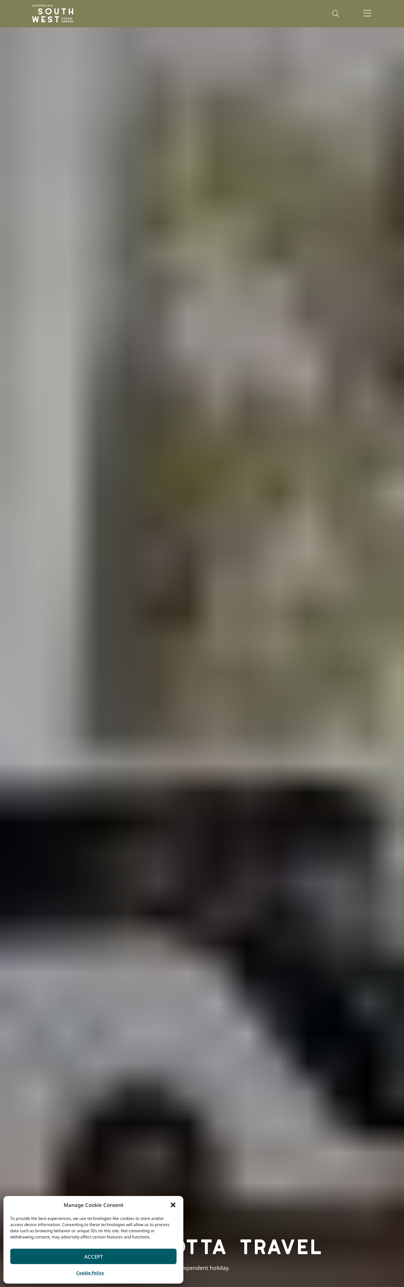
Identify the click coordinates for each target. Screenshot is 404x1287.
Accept (93, 1256)
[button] (173, 1204)
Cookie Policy (90, 1273)
